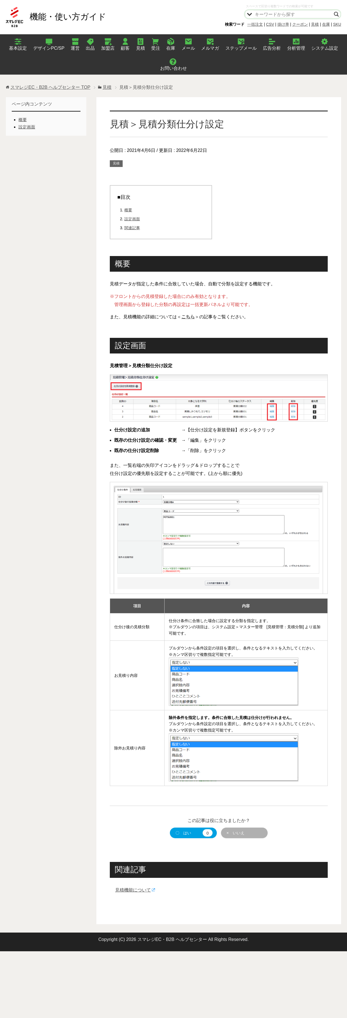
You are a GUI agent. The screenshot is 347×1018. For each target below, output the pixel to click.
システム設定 (324, 48)
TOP (50, 87)
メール (188, 48)
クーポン (300, 24)
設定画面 (132, 219)
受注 (155, 48)
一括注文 (255, 24)
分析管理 (296, 48)
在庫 (326, 24)
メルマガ (210, 48)
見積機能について (133, 890)
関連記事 (132, 228)
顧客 (125, 48)
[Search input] (293, 14)
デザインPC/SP (49, 48)
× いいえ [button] (235, 833)
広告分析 (272, 48)
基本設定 (18, 48)
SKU (337, 24)
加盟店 (108, 48)
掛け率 (283, 24)
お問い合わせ (173, 68)
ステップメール (241, 48)
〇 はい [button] (194, 833)
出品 (90, 48)
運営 (75, 48)
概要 (128, 210)
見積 (315, 24)
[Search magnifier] (336, 14)
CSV (270, 24)
